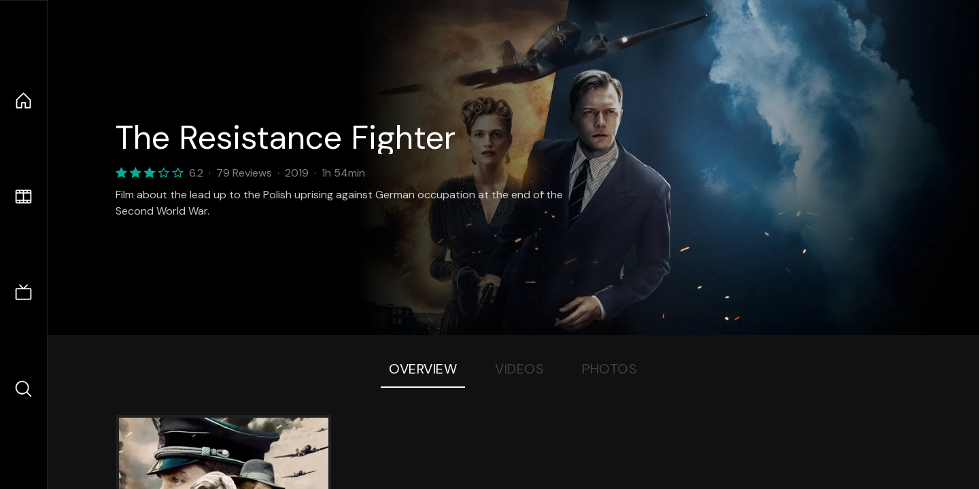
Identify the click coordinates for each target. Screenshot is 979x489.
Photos (609, 369)
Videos (519, 369)
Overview (423, 369)
